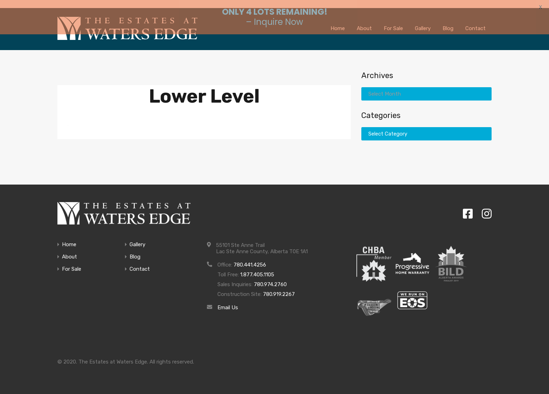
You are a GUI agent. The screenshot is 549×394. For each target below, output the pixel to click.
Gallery (137, 239)
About (69, 251)
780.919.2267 (279, 289)
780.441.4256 (250, 259)
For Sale (71, 264)
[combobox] (426, 88)
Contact (140, 264)
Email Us (227, 302)
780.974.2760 (270, 279)
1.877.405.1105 (257, 269)
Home (69, 239)
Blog (135, 251)
